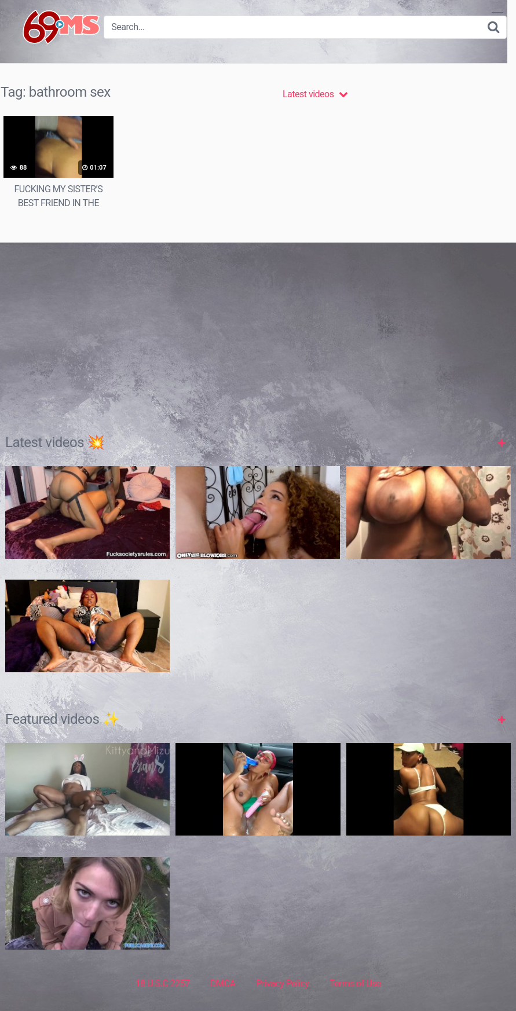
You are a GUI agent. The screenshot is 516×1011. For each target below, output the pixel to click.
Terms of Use (355, 983)
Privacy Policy (282, 983)
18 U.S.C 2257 (162, 983)
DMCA (222, 983)
